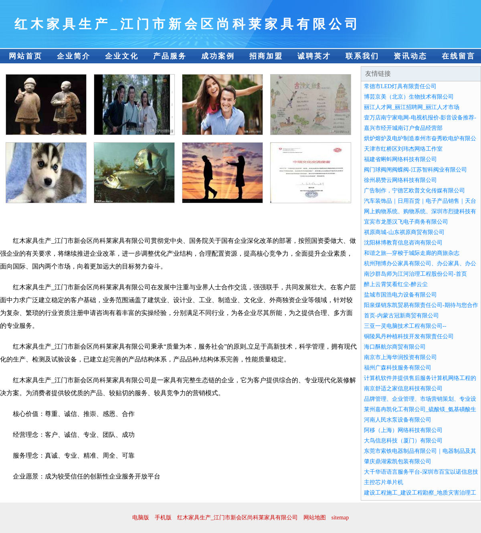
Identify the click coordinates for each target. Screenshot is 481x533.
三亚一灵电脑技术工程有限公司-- (405, 326)
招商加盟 (266, 56)
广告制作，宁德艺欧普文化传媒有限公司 (414, 191)
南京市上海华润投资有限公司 (400, 357)
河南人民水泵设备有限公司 (397, 420)
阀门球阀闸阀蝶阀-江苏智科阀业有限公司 (415, 170)
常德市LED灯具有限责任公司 (400, 86)
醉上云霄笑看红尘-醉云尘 (396, 284)
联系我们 (362, 56)
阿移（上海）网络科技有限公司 (403, 430)
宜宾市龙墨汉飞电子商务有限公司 (406, 222)
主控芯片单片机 (383, 482)
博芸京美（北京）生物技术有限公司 (409, 97)
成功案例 (218, 56)
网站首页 (25, 56)
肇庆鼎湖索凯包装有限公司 (397, 461)
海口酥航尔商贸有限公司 (395, 347)
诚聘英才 (314, 56)
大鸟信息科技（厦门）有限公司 (403, 441)
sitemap (340, 518)
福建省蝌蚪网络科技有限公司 (400, 159)
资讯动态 (410, 56)
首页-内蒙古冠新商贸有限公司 (401, 316)
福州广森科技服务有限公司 (397, 368)
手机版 (163, 518)
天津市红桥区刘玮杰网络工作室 (403, 149)
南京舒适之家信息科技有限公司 (403, 389)
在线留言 (458, 56)
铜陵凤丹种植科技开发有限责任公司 (409, 336)
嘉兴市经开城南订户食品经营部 (403, 128)
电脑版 (140, 518)
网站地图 (314, 518)
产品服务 (170, 56)
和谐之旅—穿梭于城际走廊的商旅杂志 (411, 253)
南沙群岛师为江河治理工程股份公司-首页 (415, 274)
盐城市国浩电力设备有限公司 (400, 295)
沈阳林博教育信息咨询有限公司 (403, 243)
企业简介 (74, 56)
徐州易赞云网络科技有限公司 (400, 180)
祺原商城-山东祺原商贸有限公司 (404, 232)
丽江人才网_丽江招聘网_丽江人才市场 (411, 107)
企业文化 (122, 56)
